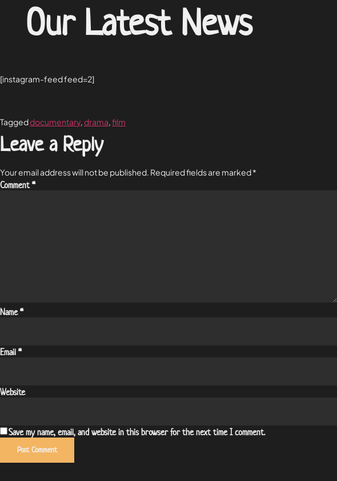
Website (12, 392)
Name (11, 312)
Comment (17, 185)
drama (96, 122)
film (119, 122)
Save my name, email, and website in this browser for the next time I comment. (137, 432)
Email (11, 352)
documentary (55, 122)
